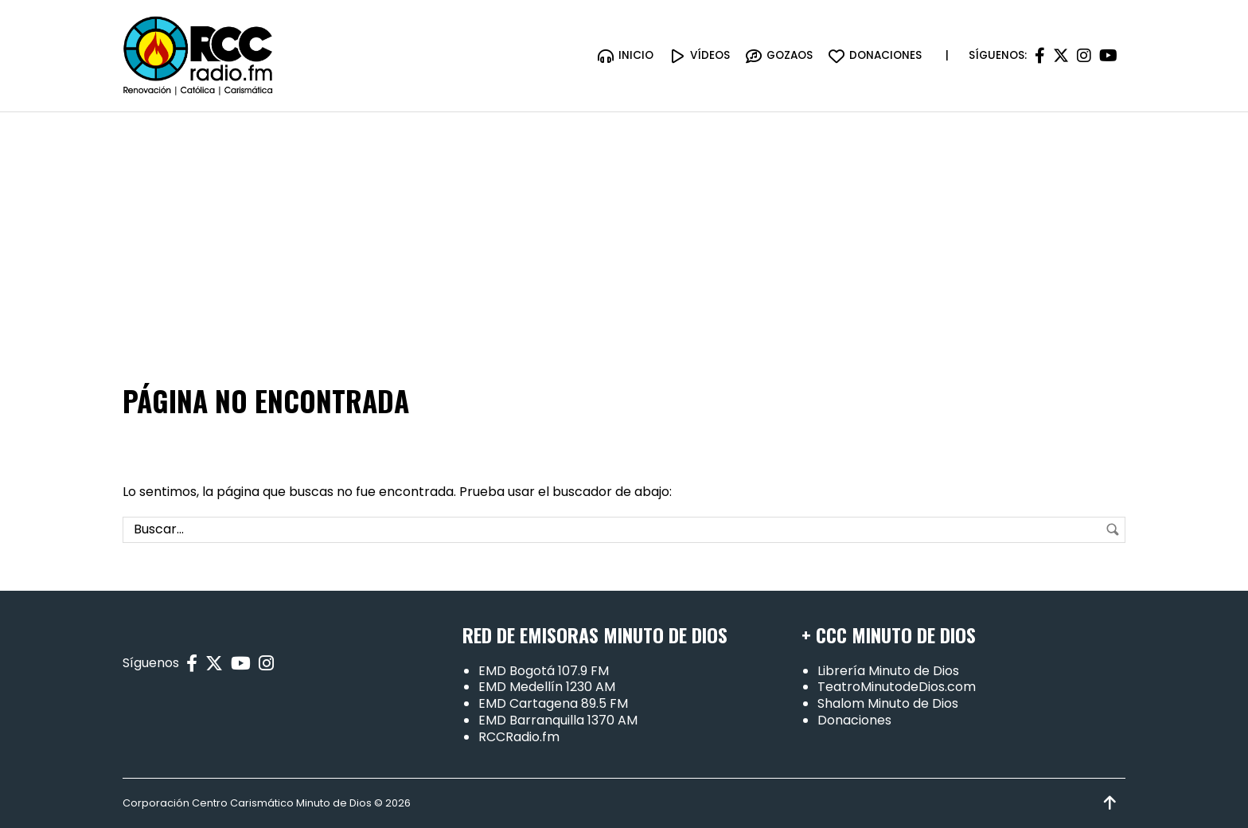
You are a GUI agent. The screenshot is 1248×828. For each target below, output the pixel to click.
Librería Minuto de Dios (888, 671)
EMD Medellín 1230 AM (546, 687)
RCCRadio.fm (519, 737)
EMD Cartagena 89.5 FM (553, 703)
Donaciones (854, 720)
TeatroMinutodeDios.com (896, 687)
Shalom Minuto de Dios (887, 703)
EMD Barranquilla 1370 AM (558, 720)
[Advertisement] (624, 231)
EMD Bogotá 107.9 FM (543, 671)
